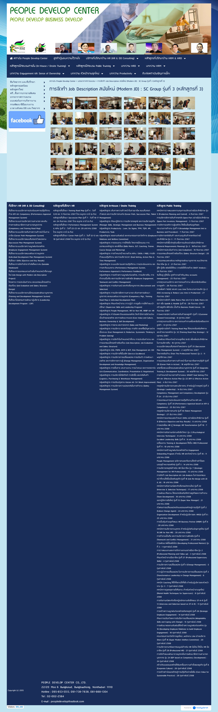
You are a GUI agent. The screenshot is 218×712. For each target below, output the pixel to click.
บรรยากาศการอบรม (86, 81)
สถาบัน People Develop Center (62, 81)
